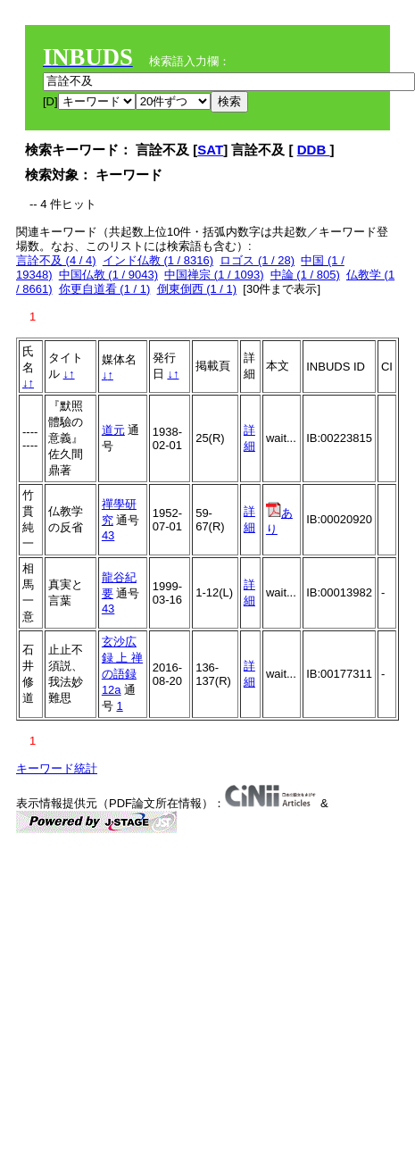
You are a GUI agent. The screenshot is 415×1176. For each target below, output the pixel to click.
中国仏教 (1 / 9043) (108, 274)
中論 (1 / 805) (305, 274)
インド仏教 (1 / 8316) (158, 260)
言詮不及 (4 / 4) (56, 260)
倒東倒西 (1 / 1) (197, 289)
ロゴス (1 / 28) (257, 260)
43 (108, 535)
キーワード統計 (56, 768)
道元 (113, 430)
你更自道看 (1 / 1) (105, 289)
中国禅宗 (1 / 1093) (213, 274)
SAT (210, 149)
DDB (313, 149)
